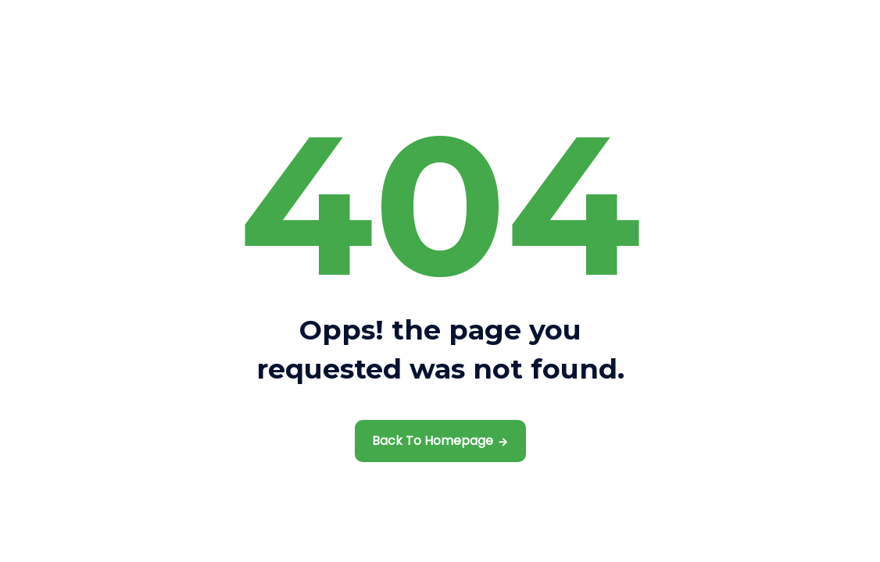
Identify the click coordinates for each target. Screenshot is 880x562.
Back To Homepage (432, 441)
